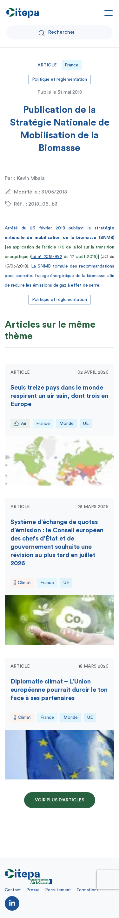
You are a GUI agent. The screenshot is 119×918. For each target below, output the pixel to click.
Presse (33, 890)
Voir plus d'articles (59, 800)
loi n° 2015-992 (46, 257)
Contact (13, 890)
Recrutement (58, 890)
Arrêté (11, 228)
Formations (87, 890)
